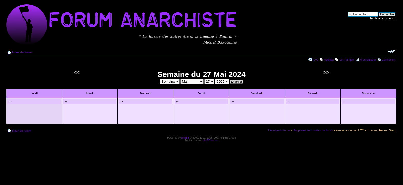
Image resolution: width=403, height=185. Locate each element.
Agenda (329, 59)
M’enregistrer (368, 59)
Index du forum (22, 52)
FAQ (315, 59)
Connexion (388, 59)
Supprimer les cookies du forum (313, 130)
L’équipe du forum (279, 130)
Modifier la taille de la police (391, 51)
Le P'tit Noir (347, 59)
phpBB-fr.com (210, 140)
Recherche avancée (382, 18)
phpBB (185, 137)
